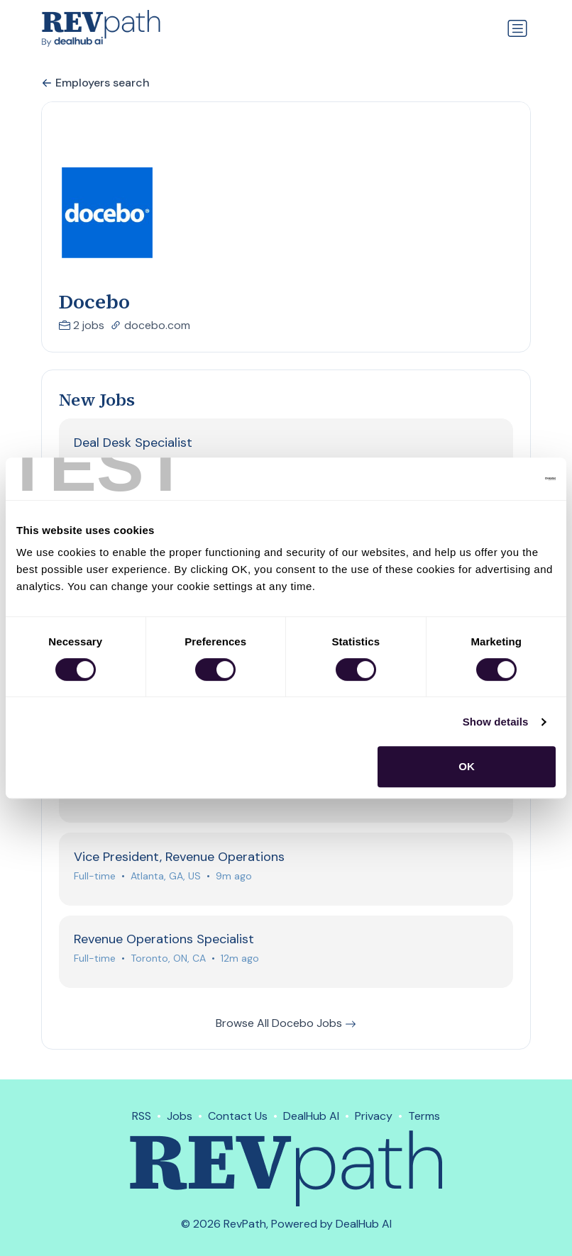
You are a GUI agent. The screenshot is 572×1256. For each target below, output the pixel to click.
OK (466, 766)
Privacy (373, 1115)
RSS (141, 1115)
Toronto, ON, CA (168, 959)
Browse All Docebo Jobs (286, 1024)
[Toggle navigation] (517, 28)
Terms (424, 1115)
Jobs (179, 1115)
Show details (496, 722)
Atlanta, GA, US (166, 876)
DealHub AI (311, 1115)
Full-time (95, 876)
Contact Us (238, 1115)
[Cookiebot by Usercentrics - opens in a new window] (493, 478)
